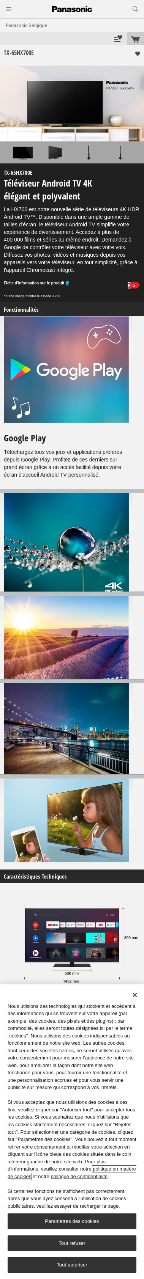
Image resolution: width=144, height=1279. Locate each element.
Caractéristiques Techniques (35, 876)
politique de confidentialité (79, 1176)
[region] (72, 1131)
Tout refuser (72, 1243)
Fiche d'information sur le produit (37, 283)
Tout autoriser (72, 1265)
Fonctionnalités (21, 310)
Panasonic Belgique (26, 25)
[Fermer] (135, 995)
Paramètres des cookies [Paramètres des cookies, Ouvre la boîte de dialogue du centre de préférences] (72, 1221)
